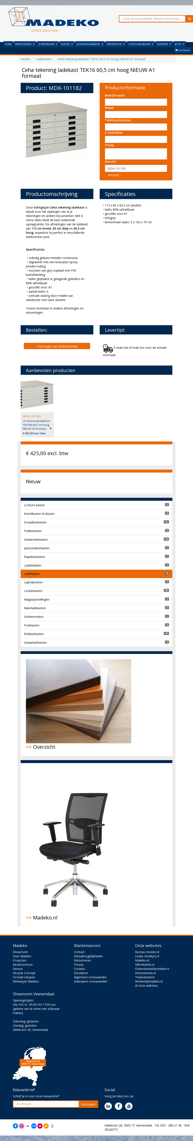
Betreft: (111, 162)
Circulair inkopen (24, 977)
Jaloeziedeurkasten (37, 548)
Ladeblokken (32, 565)
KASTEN (67, 44)
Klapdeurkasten (34, 557)
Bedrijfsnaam (115, 95)
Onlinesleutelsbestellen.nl (152, 969)
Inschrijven (88, 1104)
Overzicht (78, 704)
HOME (8, 44)
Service (18, 969)
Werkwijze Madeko (26, 981)
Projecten (19, 960)
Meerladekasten (35, 608)
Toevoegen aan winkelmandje (57, 346)
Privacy (79, 965)
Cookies (79, 969)
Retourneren (82, 960)
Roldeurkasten (34, 634)
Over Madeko (22, 956)
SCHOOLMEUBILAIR (141, 44)
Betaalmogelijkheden (88, 956)
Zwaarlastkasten (35, 642)
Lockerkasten (33, 591)
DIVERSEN (164, 44)
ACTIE (179, 44)
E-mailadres (114, 133)
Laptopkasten (33, 582)
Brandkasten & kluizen (39, 514)
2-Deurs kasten (34, 505)
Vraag (109, 145)
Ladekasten (32, 574)
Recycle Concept (24, 973)
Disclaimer (81, 973)
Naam (109, 108)
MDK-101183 (32, 416)
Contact (79, 952)
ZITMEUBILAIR (47, 44)
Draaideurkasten (35, 522)
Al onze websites (146, 986)
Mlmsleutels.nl (144, 965)
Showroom (20, 952)
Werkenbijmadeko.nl (149, 981)
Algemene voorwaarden (90, 977)
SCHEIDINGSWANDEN (89, 44)
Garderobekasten (36, 539)
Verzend (113, 175)
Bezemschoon (23, 965)
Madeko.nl (76, 844)
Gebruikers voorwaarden (90, 981)
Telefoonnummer (118, 120)
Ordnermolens (34, 617)
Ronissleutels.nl (145, 973)
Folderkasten (33, 531)
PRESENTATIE (116, 44)
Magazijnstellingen (36, 599)
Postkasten (31, 625)
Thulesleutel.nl (144, 977)
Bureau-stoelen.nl (147, 952)
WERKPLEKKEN (25, 44)
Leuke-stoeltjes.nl (147, 956)
